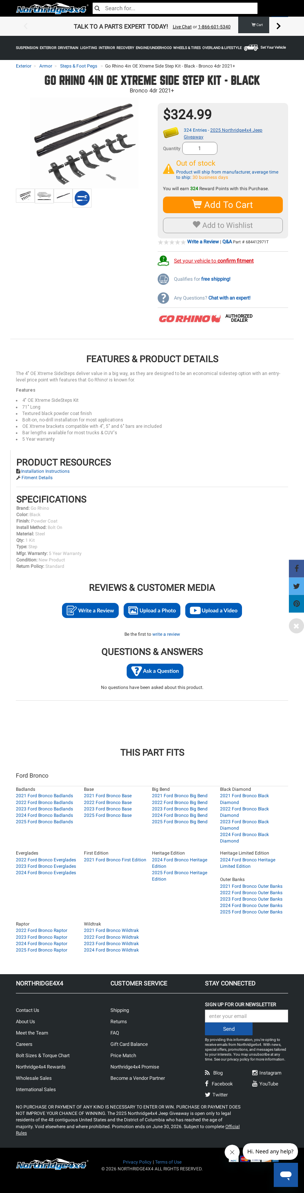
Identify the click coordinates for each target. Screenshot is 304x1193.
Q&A (227, 241)
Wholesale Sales (34, 1078)
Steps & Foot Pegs (78, 66)
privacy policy (238, 1059)
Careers (24, 1044)
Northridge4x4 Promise (134, 1067)
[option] (152, 26)
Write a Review (203, 241)
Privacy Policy (137, 1162)
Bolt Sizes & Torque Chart (43, 1055)
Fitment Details (37, 477)
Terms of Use (168, 1162)
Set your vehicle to (214, 260)
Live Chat (182, 26)
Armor (45, 66)
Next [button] (278, 26)
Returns (118, 1021)
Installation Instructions (45, 471)
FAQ (114, 1033)
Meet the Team (32, 1033)
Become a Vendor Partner (137, 1078)
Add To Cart (223, 204)
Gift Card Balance (129, 1044)
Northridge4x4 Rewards (41, 1067)
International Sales (36, 1089)
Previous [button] (25, 26)
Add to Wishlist (223, 225)
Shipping (119, 1010)
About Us (25, 1021)
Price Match (123, 1055)
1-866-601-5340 (214, 26)
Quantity (171, 148)
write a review (166, 634)
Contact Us (27, 1010)
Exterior (23, 66)
